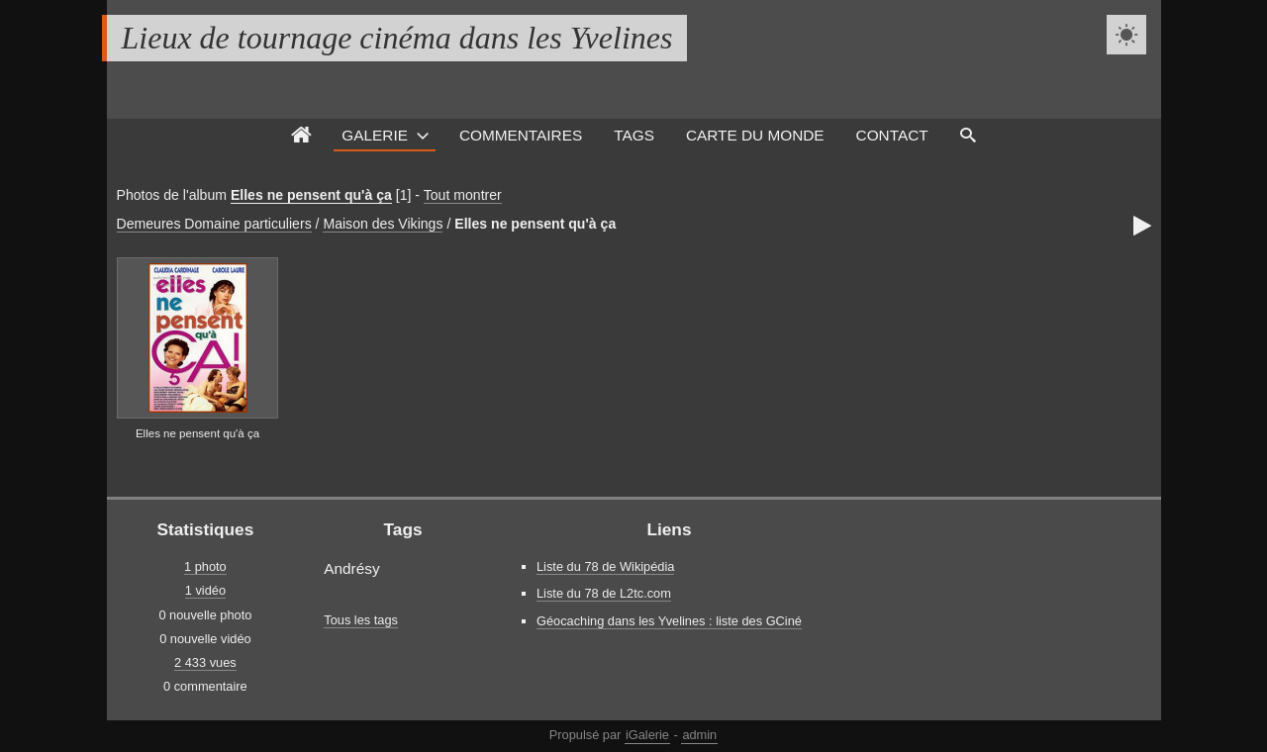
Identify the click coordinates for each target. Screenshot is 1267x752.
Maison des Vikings (382, 224)
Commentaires (520, 135)
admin (699, 734)
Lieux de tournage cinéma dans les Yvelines (397, 37)
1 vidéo (205, 590)
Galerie (374, 135)
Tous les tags (361, 619)
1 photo (205, 566)
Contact (892, 135)
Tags (634, 135)
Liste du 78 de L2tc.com (603, 593)
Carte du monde (755, 135)
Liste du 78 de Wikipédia (605, 566)
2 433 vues (205, 662)
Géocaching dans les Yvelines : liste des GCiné (669, 620)
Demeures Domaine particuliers (214, 224)
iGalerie (647, 734)
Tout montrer (463, 195)
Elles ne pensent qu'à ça (311, 195)
